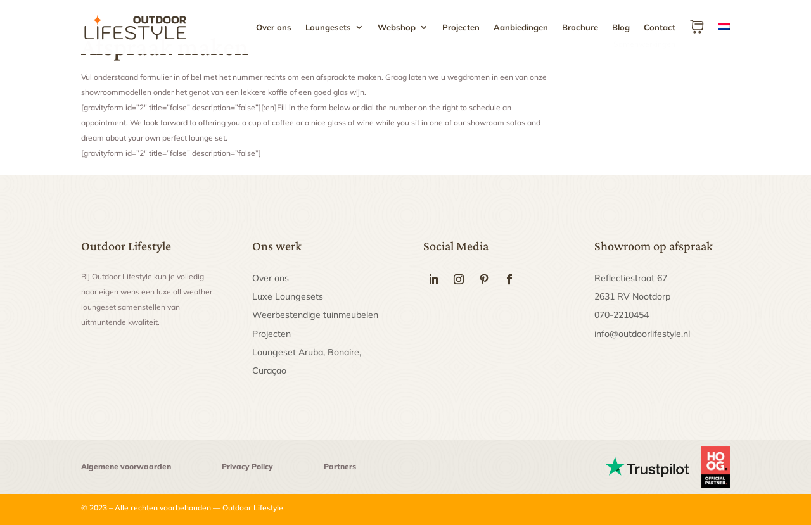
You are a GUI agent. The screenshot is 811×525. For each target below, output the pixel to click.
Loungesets (328, 27)
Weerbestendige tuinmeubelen (315, 314)
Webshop (397, 27)
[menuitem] (724, 37)
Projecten (461, 27)
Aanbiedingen (521, 27)
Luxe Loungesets (287, 296)
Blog (621, 27)
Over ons (273, 27)
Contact (659, 27)
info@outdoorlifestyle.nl (642, 333)
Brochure (580, 27)
